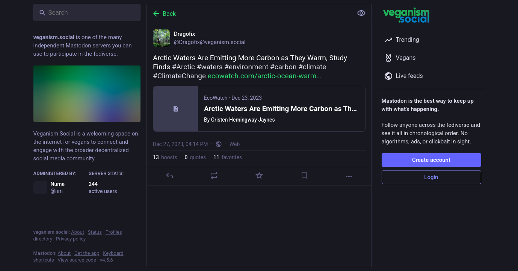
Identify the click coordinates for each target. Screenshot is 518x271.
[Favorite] (258, 175)
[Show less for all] (361, 13)
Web (234, 144)
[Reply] (169, 175)
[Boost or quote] (214, 175)
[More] (348, 176)
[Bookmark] (303, 175)
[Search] (86, 12)
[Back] (249, 13)
